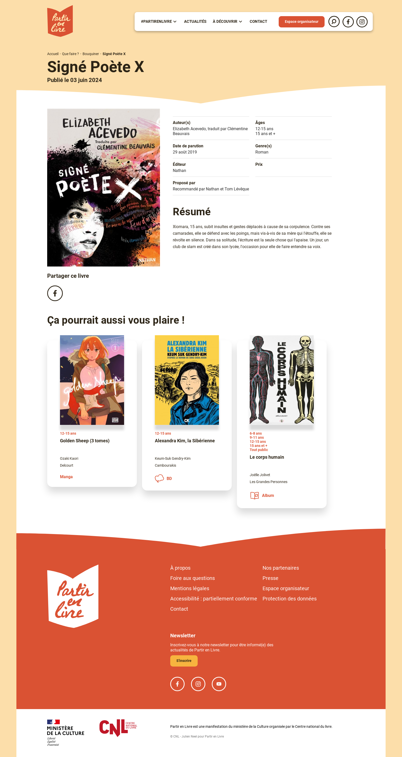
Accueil (52, 54)
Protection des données (290, 599)
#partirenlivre (156, 21)
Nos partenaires (281, 568)
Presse (270, 578)
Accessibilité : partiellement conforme (213, 599)
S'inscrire (184, 661)
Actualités (195, 21)
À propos (180, 568)
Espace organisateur (301, 21)
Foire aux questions (192, 578)
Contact (258, 21)
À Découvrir (225, 21)
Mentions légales (189, 588)
